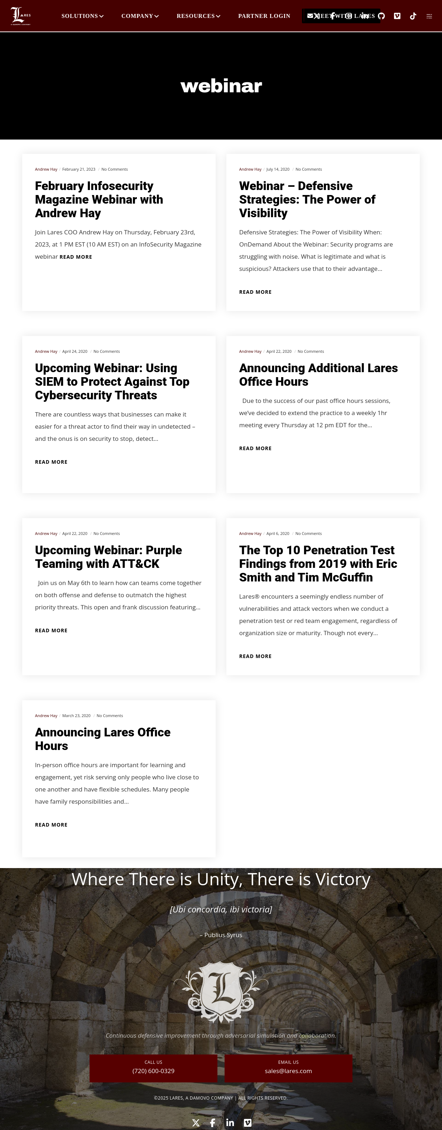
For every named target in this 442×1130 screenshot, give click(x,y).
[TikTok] (409, 16)
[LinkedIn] (360, 16)
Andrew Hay (46, 169)
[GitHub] (377, 16)
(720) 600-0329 (153, 1071)
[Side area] (425, 16)
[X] (312, 16)
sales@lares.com (288, 1071)
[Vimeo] (393, 16)
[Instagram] (344, 16)
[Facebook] (328, 16)
